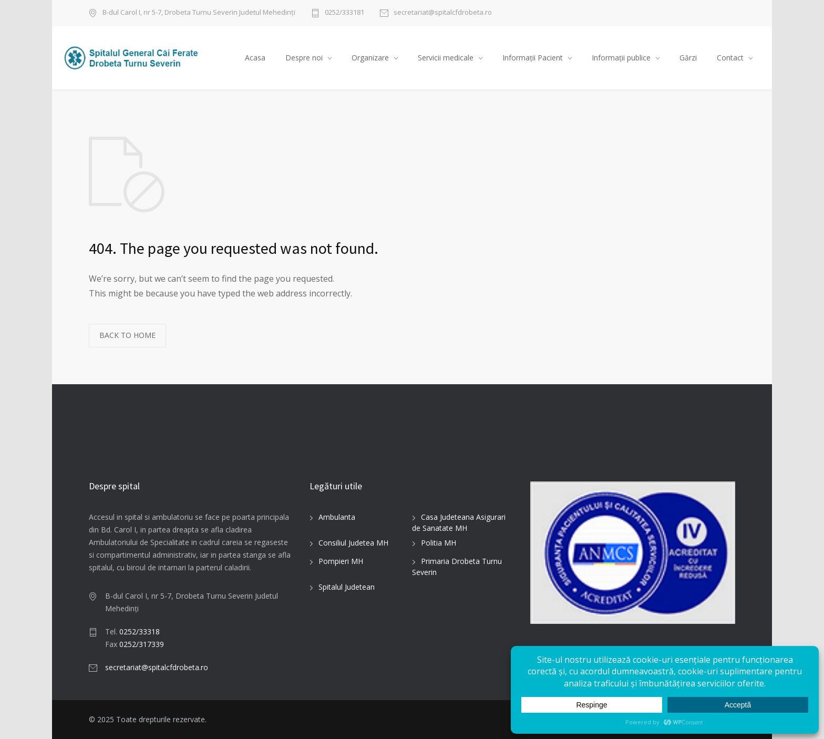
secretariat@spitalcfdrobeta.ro (443, 13)
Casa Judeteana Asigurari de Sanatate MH (459, 522)
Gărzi (688, 58)
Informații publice (621, 58)
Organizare (370, 58)
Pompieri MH (340, 562)
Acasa (255, 58)
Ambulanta (336, 517)
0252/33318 (139, 632)
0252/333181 (344, 13)
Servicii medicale (445, 58)
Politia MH (438, 543)
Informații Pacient (532, 58)
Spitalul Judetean (346, 587)
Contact (730, 58)
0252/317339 (141, 644)
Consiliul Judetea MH (353, 543)
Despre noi (304, 58)
